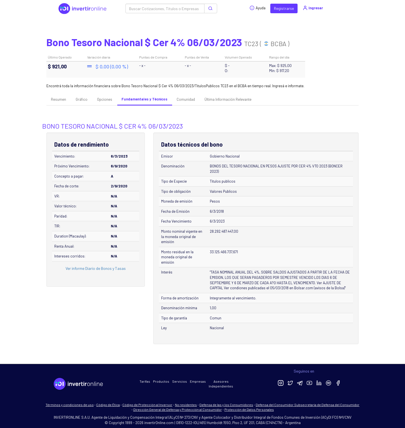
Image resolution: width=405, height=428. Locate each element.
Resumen (58, 99)
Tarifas (145, 381)
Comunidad (186, 99)
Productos (161, 381)
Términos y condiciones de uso (70, 405)
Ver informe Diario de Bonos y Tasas (96, 268)
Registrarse (284, 8)
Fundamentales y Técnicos (144, 99)
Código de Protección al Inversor (147, 405)
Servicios (179, 381)
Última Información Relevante (227, 99)
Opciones (104, 99)
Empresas (198, 381)
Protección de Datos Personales (249, 409)
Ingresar (312, 8)
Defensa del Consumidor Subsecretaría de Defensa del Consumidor (307, 405)
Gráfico (81, 99)
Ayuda (257, 8)
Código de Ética (108, 405)
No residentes (186, 405)
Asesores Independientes (221, 383)
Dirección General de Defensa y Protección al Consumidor (177, 409)
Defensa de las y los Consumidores (226, 405)
